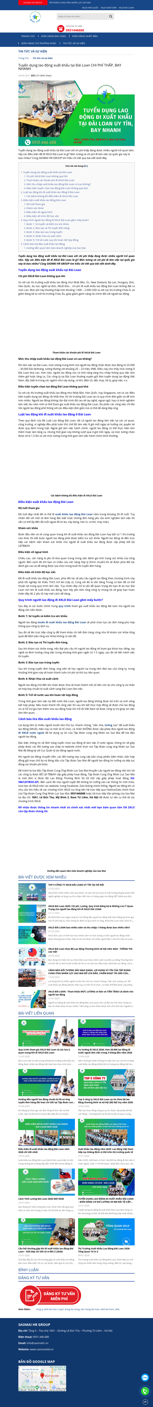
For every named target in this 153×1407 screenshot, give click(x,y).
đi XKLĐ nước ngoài (31, 733)
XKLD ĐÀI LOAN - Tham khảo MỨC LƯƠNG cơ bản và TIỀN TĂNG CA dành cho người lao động (90, 993)
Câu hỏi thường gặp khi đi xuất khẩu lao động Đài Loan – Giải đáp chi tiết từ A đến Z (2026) (45, 1250)
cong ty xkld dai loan (46, 1309)
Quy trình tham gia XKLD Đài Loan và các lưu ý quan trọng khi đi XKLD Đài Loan (44, 1051)
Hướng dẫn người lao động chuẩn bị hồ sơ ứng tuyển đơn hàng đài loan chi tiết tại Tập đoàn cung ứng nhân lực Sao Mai (46, 1101)
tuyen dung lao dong (69, 1309)
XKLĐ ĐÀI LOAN (126, 7)
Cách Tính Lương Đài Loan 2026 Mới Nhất (41, 1198)
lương (109, 725)
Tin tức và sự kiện (74, 43)
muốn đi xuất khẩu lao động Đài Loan (62, 622)
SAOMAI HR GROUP (32, 2)
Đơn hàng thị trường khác (39, 43)
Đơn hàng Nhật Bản (85, 36)
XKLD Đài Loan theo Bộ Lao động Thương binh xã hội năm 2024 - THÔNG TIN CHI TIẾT (90, 950)
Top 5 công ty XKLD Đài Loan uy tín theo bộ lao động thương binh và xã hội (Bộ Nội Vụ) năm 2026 (105, 1101)
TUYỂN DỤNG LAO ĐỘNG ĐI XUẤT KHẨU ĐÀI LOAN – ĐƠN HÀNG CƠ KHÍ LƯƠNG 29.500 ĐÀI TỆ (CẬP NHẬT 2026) (106, 1200)
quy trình (65, 606)
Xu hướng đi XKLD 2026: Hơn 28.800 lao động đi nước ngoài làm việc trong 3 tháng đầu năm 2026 (105, 1051)
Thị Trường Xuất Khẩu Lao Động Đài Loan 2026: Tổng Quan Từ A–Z (104, 1250)
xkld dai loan (107, 1309)
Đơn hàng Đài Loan (53, 36)
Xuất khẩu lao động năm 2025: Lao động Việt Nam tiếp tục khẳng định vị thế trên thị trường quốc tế (105, 1151)
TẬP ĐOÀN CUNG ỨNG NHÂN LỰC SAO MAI (70, 2)
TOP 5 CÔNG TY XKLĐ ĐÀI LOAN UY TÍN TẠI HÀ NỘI (76, 884)
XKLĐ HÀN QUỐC (90, 7)
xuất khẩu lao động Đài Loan (74, 514)
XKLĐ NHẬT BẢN (109, 7)
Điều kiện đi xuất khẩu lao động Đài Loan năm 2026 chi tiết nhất (43, 1151)
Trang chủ (28, 36)
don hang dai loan (90, 1309)
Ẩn (85, 165)
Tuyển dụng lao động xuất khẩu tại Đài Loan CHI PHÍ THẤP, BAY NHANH (69, 67)
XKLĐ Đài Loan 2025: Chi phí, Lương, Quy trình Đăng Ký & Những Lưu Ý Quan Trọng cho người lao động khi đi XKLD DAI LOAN (90, 908)
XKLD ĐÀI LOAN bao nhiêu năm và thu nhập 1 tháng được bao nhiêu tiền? (89, 927)
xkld (117, 1309)
